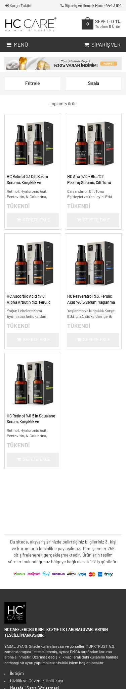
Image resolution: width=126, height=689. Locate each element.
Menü (16, 45)
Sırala (93, 83)
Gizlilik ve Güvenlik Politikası (36, 681)
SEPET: (108, 23)
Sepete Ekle (33, 220)
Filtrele (32, 83)
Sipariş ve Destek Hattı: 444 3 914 (90, 6)
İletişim (17, 674)
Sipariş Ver (102, 45)
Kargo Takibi (17, 6)
